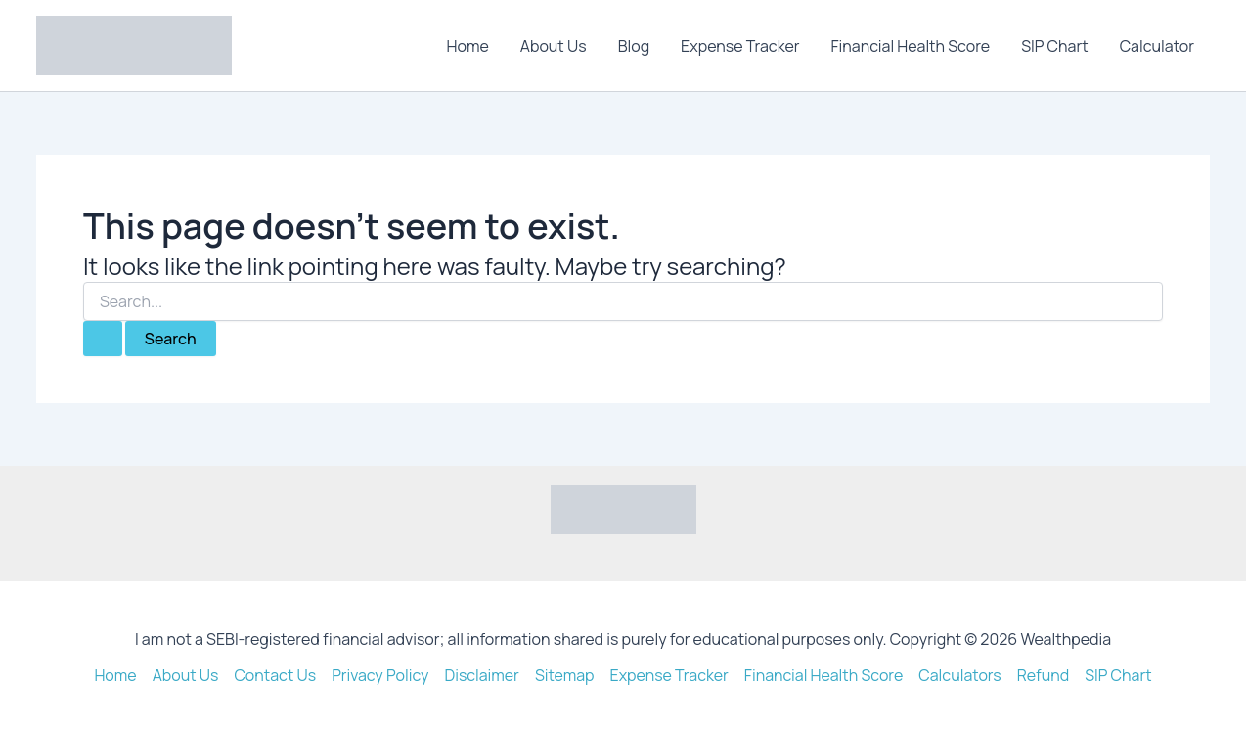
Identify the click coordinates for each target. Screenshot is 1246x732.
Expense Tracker (740, 46)
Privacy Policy (380, 675)
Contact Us (275, 675)
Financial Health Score (911, 46)
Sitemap (565, 675)
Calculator (1157, 46)
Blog (633, 46)
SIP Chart (1054, 46)
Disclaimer (481, 675)
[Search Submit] (102, 338)
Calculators (960, 675)
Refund (1043, 675)
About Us (553, 46)
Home (468, 46)
